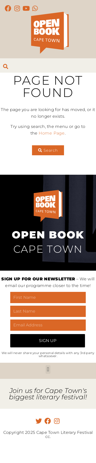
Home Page (52, 133)
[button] (48, 369)
